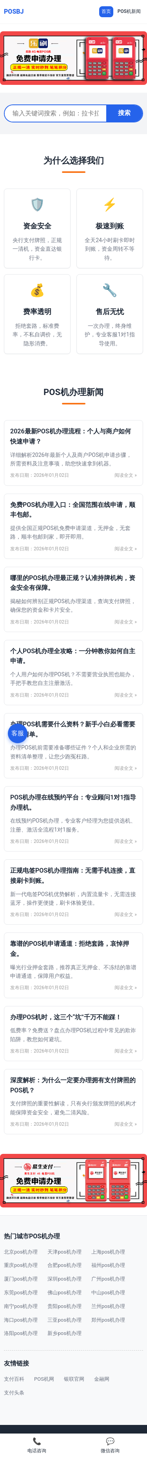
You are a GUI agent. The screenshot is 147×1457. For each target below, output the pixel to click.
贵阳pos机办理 (64, 1306)
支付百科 (14, 1379)
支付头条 (14, 1393)
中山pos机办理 (108, 1292)
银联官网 (74, 1379)
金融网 (101, 1379)
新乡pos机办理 (64, 1333)
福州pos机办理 (108, 1265)
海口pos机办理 (21, 1320)
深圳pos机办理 (64, 1279)
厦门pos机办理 (21, 1279)
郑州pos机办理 (108, 1320)
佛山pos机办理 (64, 1292)
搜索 (124, 113)
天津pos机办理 (64, 1252)
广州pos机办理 (108, 1279)
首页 (106, 11)
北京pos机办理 (21, 1252)
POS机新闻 (129, 11)
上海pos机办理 (108, 1252)
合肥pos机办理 (64, 1265)
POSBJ (14, 11)
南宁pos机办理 (21, 1306)
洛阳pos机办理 (21, 1333)
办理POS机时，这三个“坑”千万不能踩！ (66, 1017)
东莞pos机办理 (21, 1292)
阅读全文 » (125, 475)
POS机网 (44, 1379)
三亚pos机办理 (64, 1320)
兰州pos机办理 (108, 1306)
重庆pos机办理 (21, 1265)
